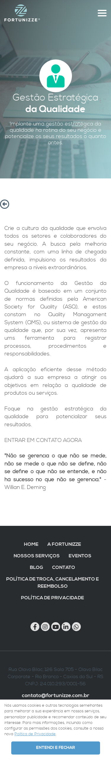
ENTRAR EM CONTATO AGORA (43, 440)
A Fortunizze (64, 544)
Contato (63, 567)
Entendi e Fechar (55, 747)
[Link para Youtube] (55, 626)
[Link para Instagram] (45, 626)
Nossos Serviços (37, 556)
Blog (36, 567)
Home (31, 544)
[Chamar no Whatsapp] (76, 626)
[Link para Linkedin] (66, 626)
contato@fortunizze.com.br (55, 695)
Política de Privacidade (52, 598)
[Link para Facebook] (34, 626)
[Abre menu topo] (102, 13)
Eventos (80, 556)
